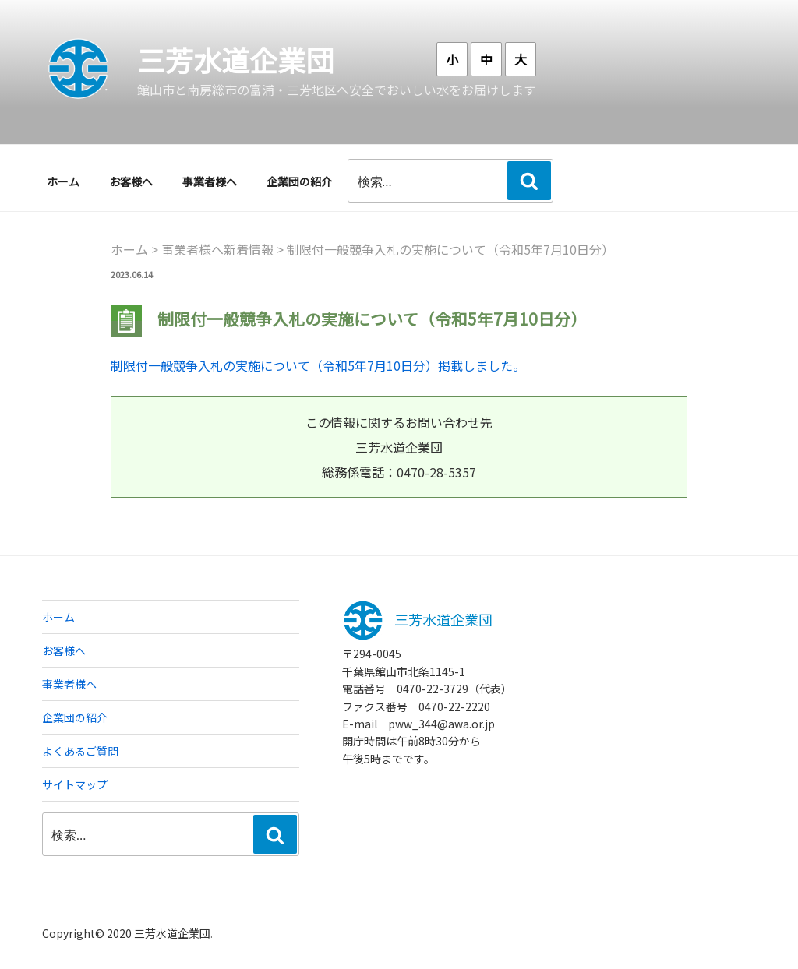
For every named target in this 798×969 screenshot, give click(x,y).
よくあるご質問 (80, 751)
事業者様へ (209, 181)
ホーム (63, 181)
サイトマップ (75, 784)
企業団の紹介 (299, 181)
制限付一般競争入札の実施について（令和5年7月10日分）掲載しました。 (318, 365)
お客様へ (131, 181)
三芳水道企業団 (235, 59)
